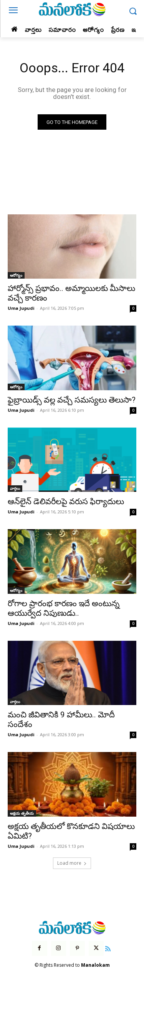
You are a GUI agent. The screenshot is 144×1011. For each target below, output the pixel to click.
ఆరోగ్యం (16, 275)
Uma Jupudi (21, 308)
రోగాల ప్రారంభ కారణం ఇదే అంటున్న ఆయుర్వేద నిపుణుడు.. (63, 608)
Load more (72, 863)
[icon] (108, 948)
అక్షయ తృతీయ (22, 813)
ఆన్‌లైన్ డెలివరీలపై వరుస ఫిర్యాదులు (66, 501)
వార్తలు (15, 488)
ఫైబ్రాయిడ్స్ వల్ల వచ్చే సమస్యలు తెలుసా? (72, 399)
